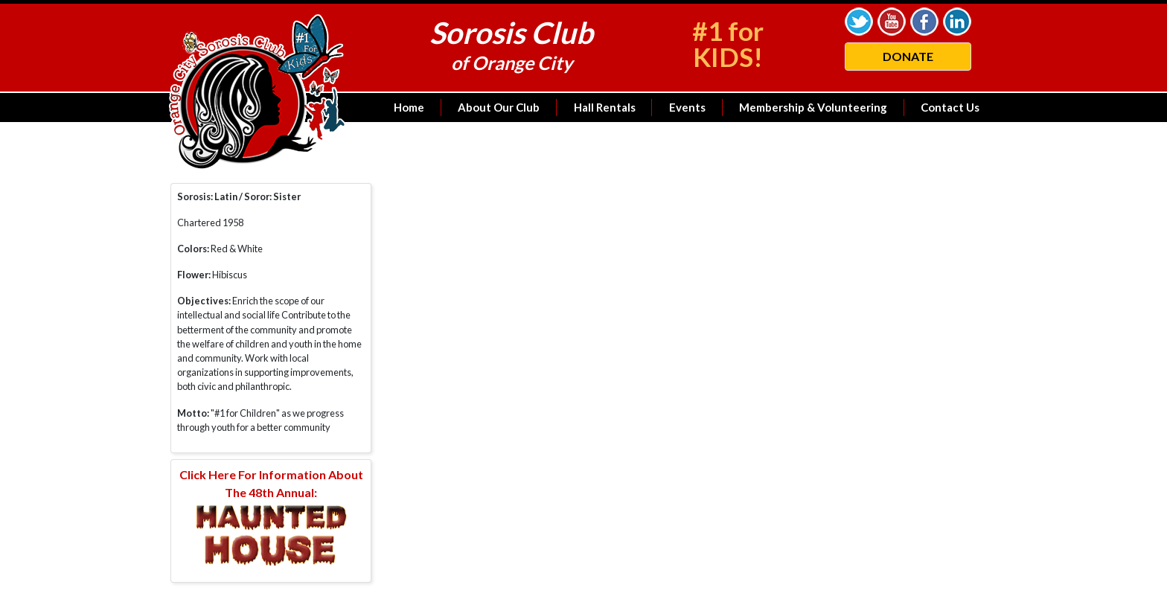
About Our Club (499, 107)
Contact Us (950, 107)
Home (409, 107)
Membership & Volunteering (813, 107)
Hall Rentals (605, 107)
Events (687, 107)
